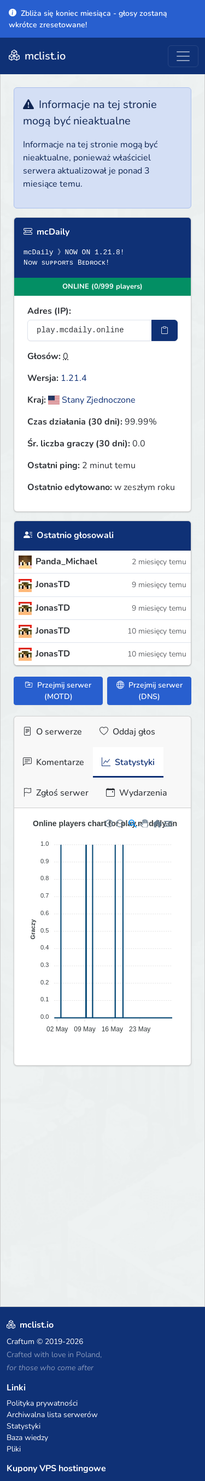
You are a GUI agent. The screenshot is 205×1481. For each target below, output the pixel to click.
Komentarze (53, 762)
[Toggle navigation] (183, 56)
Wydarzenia (136, 793)
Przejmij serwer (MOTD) (58, 691)
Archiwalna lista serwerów (52, 1415)
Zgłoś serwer (56, 793)
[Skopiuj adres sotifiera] (164, 330)
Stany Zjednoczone (92, 400)
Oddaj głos (127, 732)
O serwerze (52, 732)
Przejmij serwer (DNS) (149, 691)
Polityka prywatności (42, 1403)
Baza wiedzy (27, 1437)
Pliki (14, 1449)
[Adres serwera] (89, 330)
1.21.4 (74, 378)
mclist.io (36, 56)
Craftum (20, 1341)
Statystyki (128, 762)
